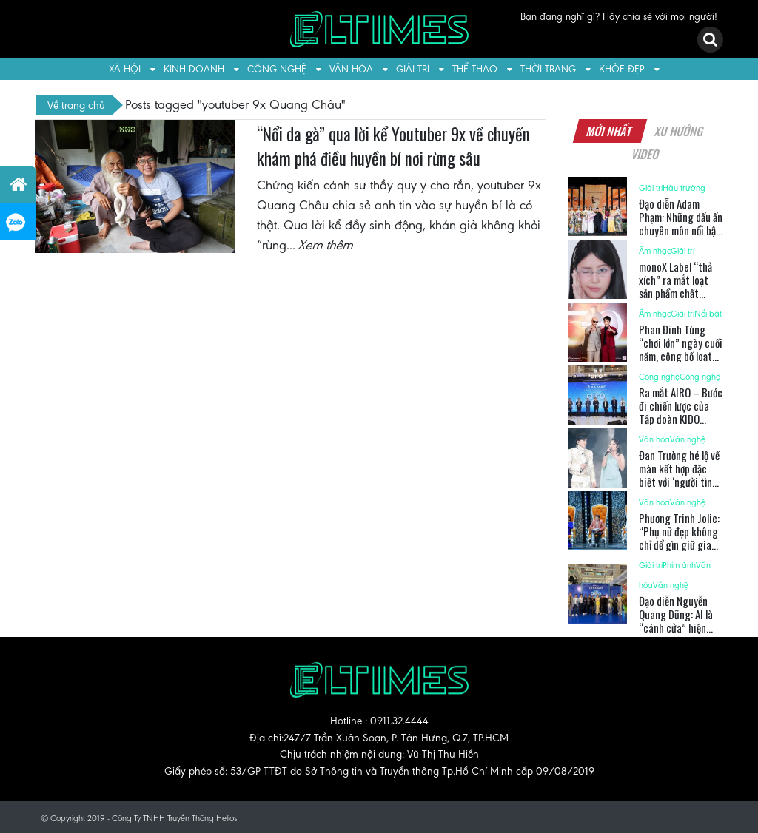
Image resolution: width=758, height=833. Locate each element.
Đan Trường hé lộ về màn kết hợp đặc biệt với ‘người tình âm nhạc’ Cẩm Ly (679, 475)
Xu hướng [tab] (679, 131)
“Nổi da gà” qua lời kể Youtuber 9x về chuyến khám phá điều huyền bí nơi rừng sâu (393, 146)
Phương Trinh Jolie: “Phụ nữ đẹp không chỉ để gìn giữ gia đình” (679, 538)
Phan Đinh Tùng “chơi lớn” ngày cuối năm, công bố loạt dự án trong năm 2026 (680, 356)
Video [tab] (645, 154)
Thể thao (474, 69)
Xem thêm (326, 245)
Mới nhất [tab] (610, 131)
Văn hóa (351, 69)
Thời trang (548, 69)
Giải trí (412, 69)
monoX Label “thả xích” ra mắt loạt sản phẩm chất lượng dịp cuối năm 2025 (677, 293)
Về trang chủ (76, 105)
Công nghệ (276, 69)
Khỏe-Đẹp (622, 69)
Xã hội (125, 69)
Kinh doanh (194, 69)
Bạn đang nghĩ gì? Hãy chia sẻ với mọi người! (618, 16)
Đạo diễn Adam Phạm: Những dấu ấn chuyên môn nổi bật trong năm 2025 (680, 223)
